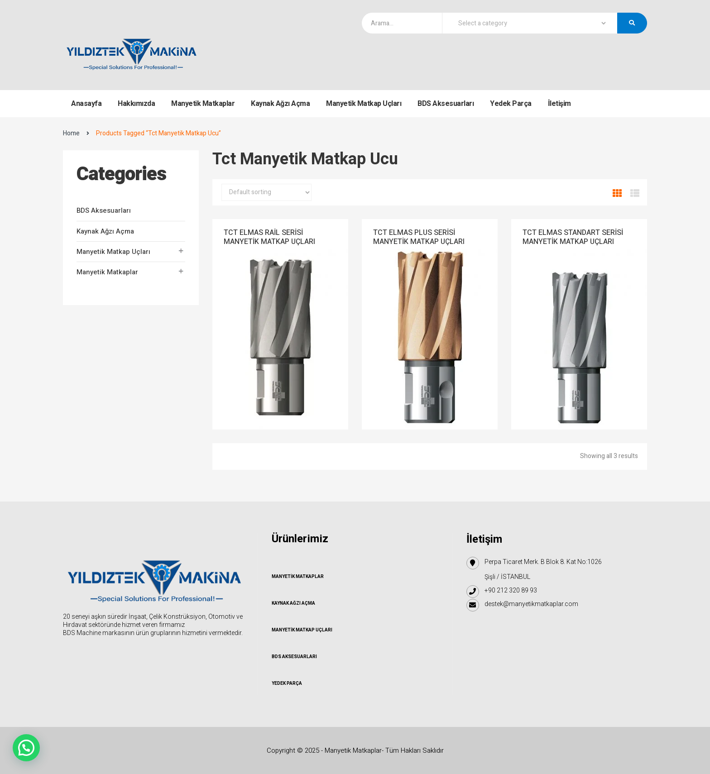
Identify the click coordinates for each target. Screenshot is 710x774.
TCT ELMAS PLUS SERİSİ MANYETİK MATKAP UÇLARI (419, 237)
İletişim (559, 103)
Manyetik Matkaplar (203, 103)
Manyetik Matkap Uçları (363, 103)
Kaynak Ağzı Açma (280, 103)
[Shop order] (266, 192)
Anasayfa (86, 103)
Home (71, 133)
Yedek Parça (511, 103)
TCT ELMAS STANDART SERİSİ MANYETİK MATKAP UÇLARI (573, 237)
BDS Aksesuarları (445, 103)
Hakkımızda (136, 103)
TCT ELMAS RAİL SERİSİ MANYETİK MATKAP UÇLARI (269, 237)
